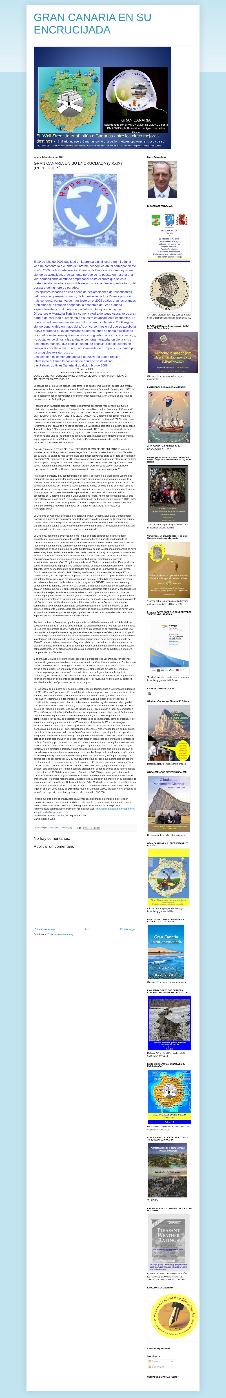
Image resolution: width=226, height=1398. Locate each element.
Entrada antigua (128, 929)
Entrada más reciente (45, 929)
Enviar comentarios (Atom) (60, 934)
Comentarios (156, 1367)
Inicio (87, 929)
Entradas (155, 1361)
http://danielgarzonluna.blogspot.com (115, 808)
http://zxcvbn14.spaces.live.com (52, 812)
